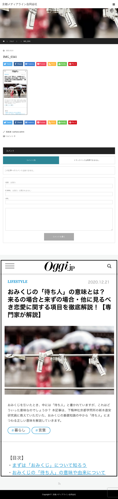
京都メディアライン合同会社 (64, 494)
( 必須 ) (10, 182)
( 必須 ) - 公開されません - (18, 190)
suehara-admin (18, 132)
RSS (59, 483)
